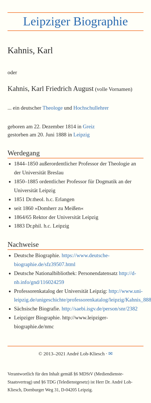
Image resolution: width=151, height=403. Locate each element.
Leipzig (81, 134)
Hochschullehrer (91, 108)
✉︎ (110, 353)
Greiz (89, 126)
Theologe (53, 108)
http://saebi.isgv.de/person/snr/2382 (100, 309)
